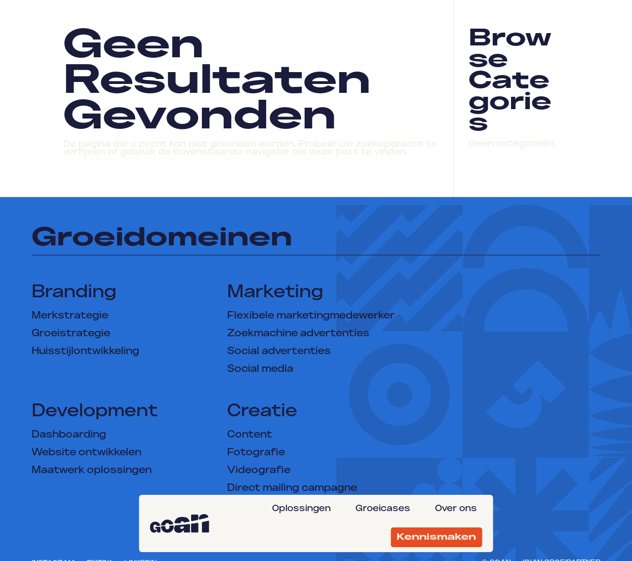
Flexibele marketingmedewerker (311, 316)
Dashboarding (69, 435)
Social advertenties (279, 351)
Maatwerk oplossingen (92, 470)
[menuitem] (304, 509)
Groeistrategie (71, 333)
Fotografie (256, 452)
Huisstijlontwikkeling (85, 351)
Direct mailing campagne (292, 488)
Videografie (258, 470)
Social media (260, 369)
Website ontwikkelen (86, 452)
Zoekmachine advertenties (298, 333)
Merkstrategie (70, 316)
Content (249, 435)
